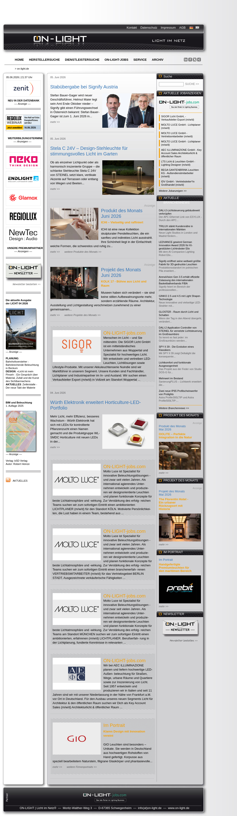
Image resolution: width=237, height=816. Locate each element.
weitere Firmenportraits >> (81, 767)
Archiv (157, 59)
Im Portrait (114, 725)
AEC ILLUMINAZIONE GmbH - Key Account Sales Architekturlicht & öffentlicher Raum (181, 153)
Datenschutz (148, 27)
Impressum (168, 27)
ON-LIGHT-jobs (116, 59)
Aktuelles (20, 480)
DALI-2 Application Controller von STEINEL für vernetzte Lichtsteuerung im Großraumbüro (180, 331)
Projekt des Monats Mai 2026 (172, 493)
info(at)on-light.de (149, 808)
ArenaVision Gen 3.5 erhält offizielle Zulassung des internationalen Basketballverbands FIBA (179, 280)
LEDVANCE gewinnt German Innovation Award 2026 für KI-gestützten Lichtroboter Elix (176, 245)
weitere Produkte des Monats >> (82, 251)
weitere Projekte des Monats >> (82, 315)
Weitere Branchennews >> (174, 408)
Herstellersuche (44, 59)
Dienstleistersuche (82, 59)
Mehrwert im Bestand (171, 378)
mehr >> (55, 122)
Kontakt (132, 27)
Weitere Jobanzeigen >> (173, 190)
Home (19, 59)
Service (140, 59)
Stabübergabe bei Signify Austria (84, 86)
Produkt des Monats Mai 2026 (172, 427)
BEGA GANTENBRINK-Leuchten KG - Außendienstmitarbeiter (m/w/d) (180, 173)
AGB (182, 27)
